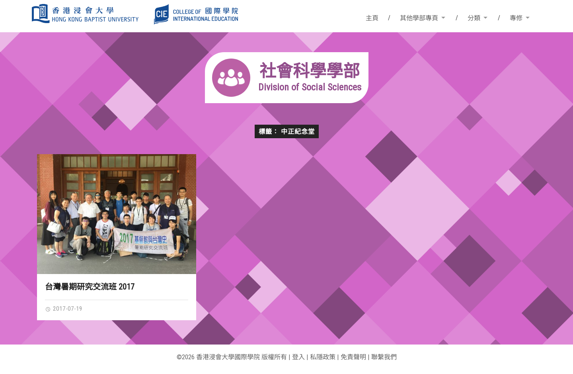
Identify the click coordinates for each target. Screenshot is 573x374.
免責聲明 (353, 357)
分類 (474, 18)
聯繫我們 (384, 357)
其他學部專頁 (419, 18)
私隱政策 (322, 357)
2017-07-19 (63, 308)
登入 (298, 357)
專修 (516, 18)
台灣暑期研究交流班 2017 (89, 287)
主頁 (372, 18)
